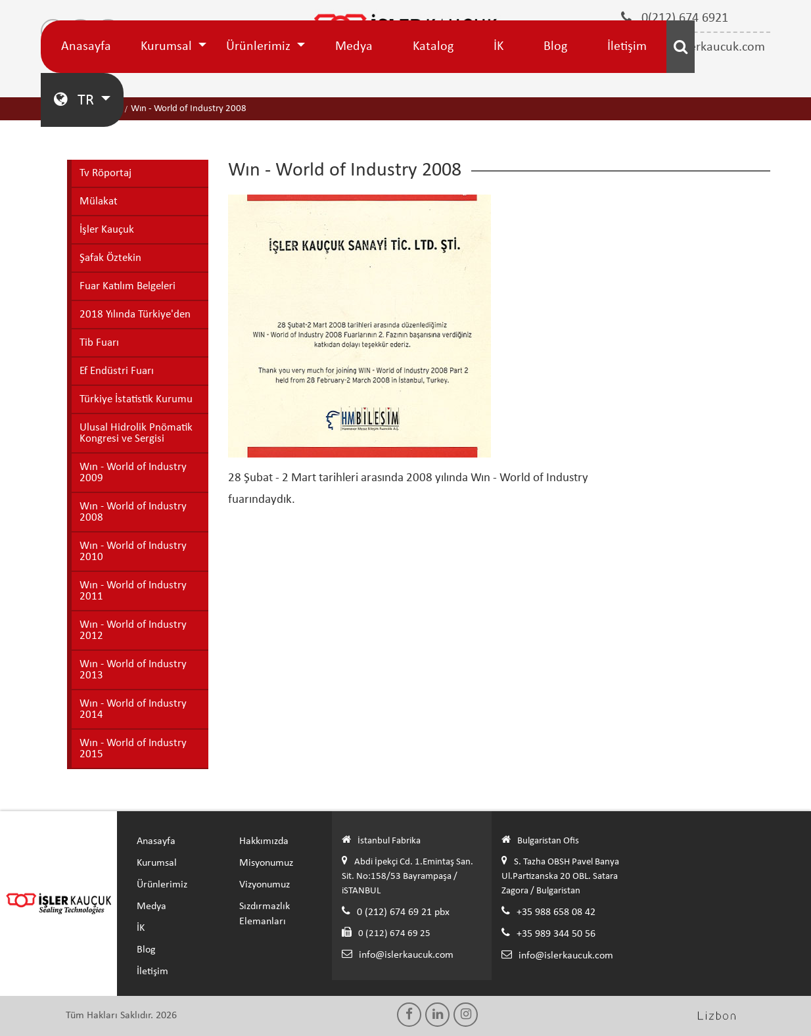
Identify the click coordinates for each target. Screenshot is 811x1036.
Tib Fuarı (99, 342)
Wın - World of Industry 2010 (133, 551)
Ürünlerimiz (260, 46)
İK (498, 46)
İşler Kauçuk (107, 229)
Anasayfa (86, 46)
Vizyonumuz (264, 885)
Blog (555, 46)
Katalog (433, 46)
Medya (354, 46)
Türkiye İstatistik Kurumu (136, 399)
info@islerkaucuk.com (406, 955)
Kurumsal (168, 46)
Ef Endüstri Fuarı (117, 371)
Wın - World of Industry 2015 (133, 749)
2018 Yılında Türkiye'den (135, 314)
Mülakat (99, 201)
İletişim (627, 46)
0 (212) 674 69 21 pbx (403, 912)
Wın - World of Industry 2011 (133, 591)
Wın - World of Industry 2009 (133, 472)
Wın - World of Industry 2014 (133, 709)
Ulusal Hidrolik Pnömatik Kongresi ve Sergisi (136, 433)
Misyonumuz (266, 863)
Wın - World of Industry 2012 (133, 630)
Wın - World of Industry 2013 (133, 670)
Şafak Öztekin (110, 258)
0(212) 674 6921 (674, 18)
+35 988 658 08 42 (556, 912)
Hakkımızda (264, 841)
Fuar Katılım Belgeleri (127, 286)
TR (75, 99)
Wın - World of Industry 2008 (133, 512)
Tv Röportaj (105, 173)
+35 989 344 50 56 (556, 934)
